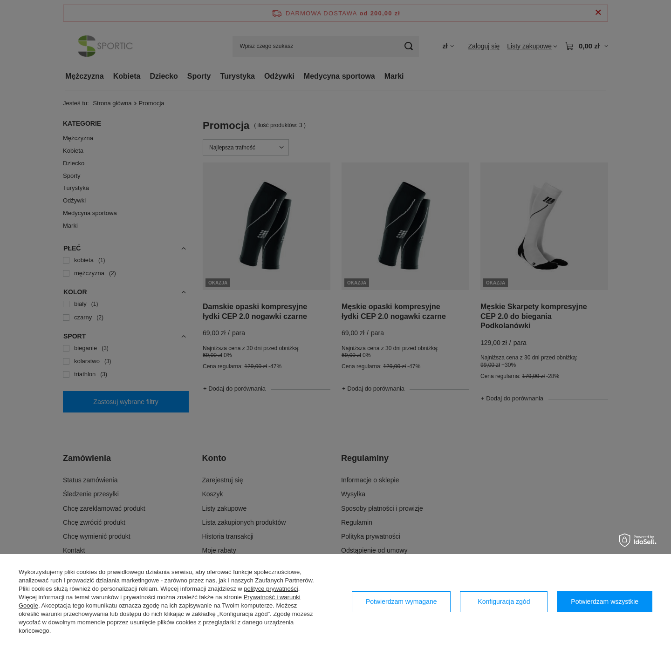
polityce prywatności (271, 588)
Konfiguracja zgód (504, 601)
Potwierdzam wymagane (401, 601)
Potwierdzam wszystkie (604, 601)
